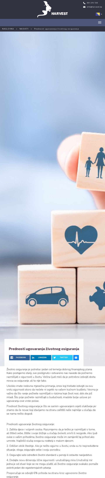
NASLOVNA (8, 29)
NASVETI (24, 29)
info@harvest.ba (94, 7)
